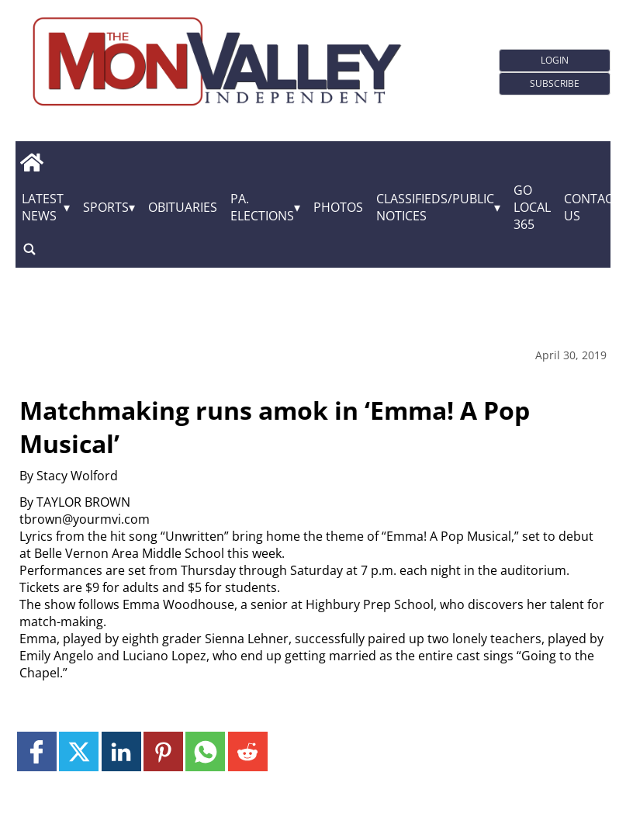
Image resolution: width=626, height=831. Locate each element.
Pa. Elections (262, 207)
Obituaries (182, 207)
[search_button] (29, 249)
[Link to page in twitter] (79, 751)
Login (555, 60)
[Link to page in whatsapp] (205, 751)
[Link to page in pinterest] (163, 751)
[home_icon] (31, 162)
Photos (338, 207)
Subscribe (554, 83)
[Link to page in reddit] (248, 751)
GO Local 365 (532, 207)
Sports (106, 207)
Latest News (43, 207)
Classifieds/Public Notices (435, 207)
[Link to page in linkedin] (121, 751)
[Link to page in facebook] (37, 751)
